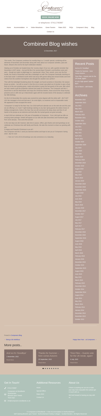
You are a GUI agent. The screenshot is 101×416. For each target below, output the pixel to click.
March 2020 (79, 157)
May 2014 (78, 301)
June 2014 (78, 298)
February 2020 (80, 160)
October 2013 (79, 319)
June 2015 (78, 274)
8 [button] (58, 368)
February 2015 (80, 283)
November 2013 (80, 316)
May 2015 (78, 277)
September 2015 (80, 268)
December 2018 (80, 184)
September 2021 (80, 123)
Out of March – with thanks (84, 86)
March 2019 (79, 178)
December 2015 (80, 262)
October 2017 (79, 214)
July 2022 (78, 106)
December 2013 (80, 313)
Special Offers (41, 391)
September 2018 (80, 190)
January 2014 (79, 310)
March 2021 (79, 139)
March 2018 (79, 205)
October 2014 (79, 289)
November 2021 (80, 118)
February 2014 (80, 307)
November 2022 (80, 99)
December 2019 (80, 163)
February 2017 (80, 229)
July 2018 (78, 196)
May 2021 (78, 133)
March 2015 (79, 280)
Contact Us (40, 397)
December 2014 (80, 286)
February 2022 (80, 114)
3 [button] (47, 368)
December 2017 (80, 211)
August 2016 (79, 241)
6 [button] (53, 368)
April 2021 (78, 136)
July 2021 (78, 127)
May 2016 (78, 247)
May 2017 (78, 223)
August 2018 (79, 193)
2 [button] (45, 368)
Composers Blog (16, 335)
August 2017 (79, 217)
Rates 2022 (40, 394)
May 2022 (78, 109)
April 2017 (78, 226)
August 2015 (79, 271)
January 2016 (79, 259)
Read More (10, 360)
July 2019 (78, 172)
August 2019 (79, 169)
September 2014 (80, 292)
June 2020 (78, 151)
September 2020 (80, 145)
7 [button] (55, 368)
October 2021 (79, 121)
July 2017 (78, 220)
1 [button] (43, 368)
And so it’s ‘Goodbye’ (82, 68)
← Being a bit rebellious (12, 339)
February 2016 (80, 256)
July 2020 (78, 148)
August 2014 (79, 295)
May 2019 (78, 175)
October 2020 (79, 142)
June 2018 (78, 199)
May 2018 (78, 202)
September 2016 (80, 238)
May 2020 (78, 154)
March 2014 (79, 304)
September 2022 (80, 102)
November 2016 (80, 235)
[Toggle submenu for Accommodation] (26, 27)
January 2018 (79, 208)
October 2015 (79, 265)
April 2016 (78, 250)
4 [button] (49, 368)
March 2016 (79, 253)
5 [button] (51, 368)
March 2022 (79, 111)
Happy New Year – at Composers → (85, 339)
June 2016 (78, 244)
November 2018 (80, 187)
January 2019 (79, 181)
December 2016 (80, 232)
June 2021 (78, 130)
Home (38, 387)
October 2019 (79, 166)
